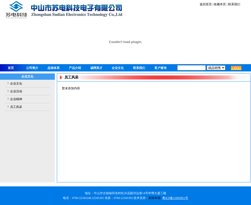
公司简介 (32, 68)
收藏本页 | (220, 4)
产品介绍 (75, 68)
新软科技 (155, 198)
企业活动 (16, 91)
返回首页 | (206, 4)
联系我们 (233, 4)
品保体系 (54, 68)
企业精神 (16, 99)
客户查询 (160, 68)
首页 (11, 68)
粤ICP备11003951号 (175, 198)
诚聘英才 (96, 68)
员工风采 (16, 107)
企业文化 (118, 68)
